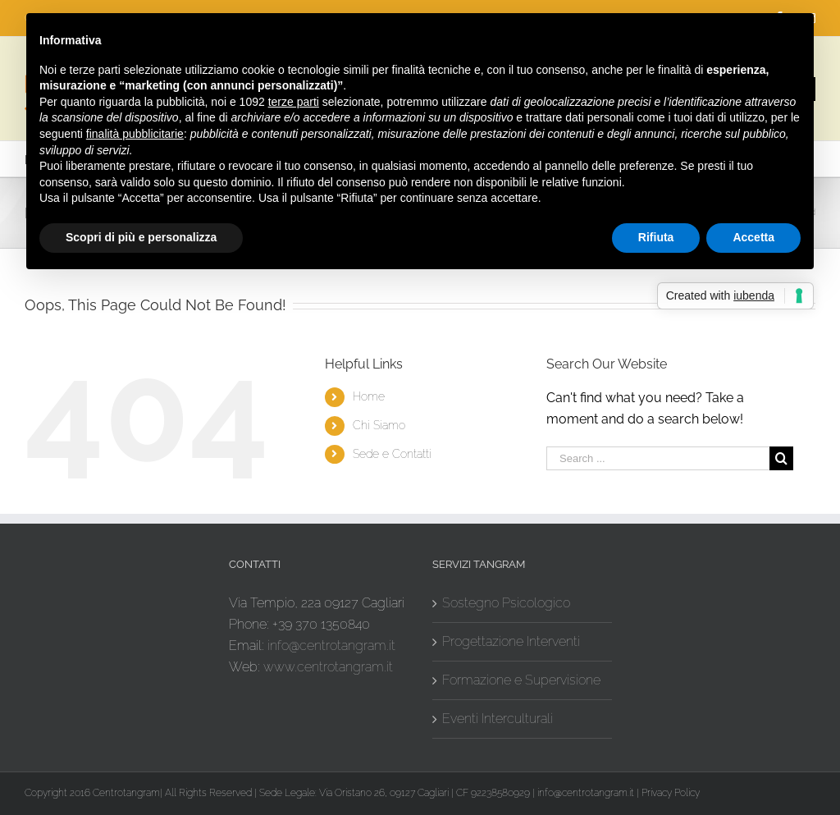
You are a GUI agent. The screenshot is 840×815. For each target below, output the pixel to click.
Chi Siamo (379, 425)
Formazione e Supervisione (521, 680)
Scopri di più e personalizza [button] (141, 237)
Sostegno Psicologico (506, 603)
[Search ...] (657, 458)
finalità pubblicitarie (135, 133)
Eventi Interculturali (497, 718)
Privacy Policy (670, 793)
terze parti (293, 101)
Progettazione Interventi (511, 641)
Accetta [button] (753, 237)
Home (369, 396)
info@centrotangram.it (331, 645)
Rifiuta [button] (656, 237)
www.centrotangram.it (328, 667)
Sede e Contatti (392, 453)
